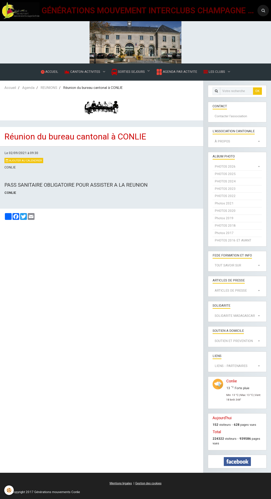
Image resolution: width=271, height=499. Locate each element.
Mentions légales (121, 483)
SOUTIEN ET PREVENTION (234, 341)
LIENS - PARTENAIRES (231, 366)
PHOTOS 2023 (225, 189)
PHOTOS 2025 (225, 174)
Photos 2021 (224, 203)
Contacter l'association (231, 116)
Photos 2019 (224, 218)
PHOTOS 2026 (225, 166)
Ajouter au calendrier (24, 160)
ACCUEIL (49, 72)
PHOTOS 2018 (225, 225)
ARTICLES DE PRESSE (231, 291)
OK (257, 91)
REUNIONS (49, 87)
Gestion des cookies (148, 483)
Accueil (10, 87)
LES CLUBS (214, 72)
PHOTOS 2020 (225, 211)
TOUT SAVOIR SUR (228, 265)
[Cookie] (9, 490)
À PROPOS (222, 141)
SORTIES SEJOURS (129, 72)
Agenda (28, 87)
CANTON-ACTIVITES (83, 72)
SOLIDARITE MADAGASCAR (235, 316)
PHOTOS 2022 (225, 196)
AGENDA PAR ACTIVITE (176, 72)
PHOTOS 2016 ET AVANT (233, 240)
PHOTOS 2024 (225, 181)
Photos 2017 (224, 233)
